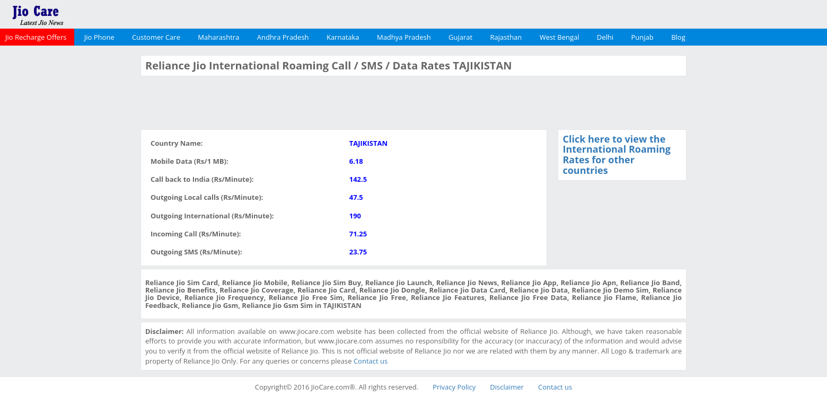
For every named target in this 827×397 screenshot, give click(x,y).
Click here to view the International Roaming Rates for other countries (616, 155)
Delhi (605, 37)
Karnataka (343, 37)
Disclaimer (507, 387)
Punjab (642, 37)
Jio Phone (99, 37)
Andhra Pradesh (283, 37)
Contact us (371, 361)
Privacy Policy (454, 387)
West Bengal (559, 37)
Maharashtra (218, 37)
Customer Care (156, 37)
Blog (678, 37)
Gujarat (460, 37)
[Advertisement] (69, 214)
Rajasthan (506, 37)
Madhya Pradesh (404, 37)
